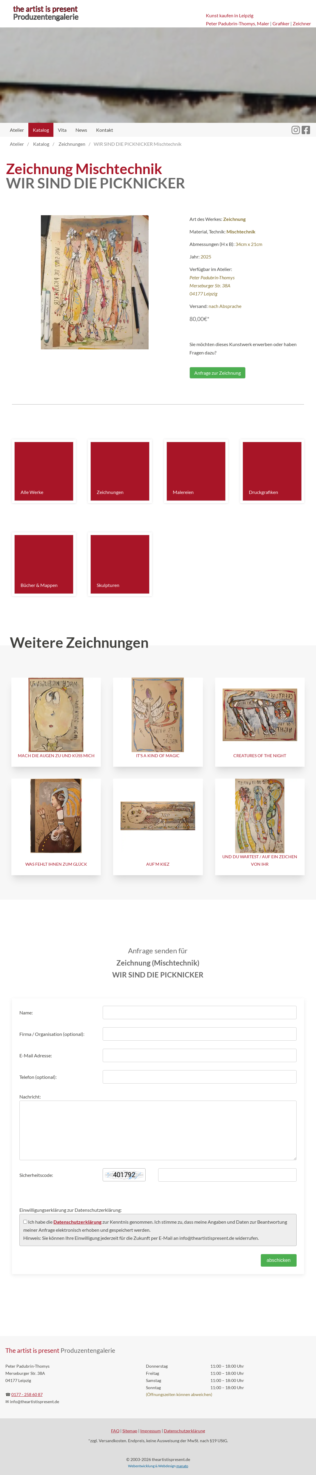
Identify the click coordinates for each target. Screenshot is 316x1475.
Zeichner (302, 23)
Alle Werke (32, 492)
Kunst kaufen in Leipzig (229, 15)
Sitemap (129, 1430)
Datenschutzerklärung (77, 1222)
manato (182, 1466)
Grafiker (280, 23)
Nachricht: (30, 1096)
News (81, 130)
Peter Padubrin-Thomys (230, 23)
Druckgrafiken (263, 492)
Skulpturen (108, 585)
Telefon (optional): (38, 1077)
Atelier (17, 130)
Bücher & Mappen (39, 585)
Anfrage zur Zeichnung (217, 373)
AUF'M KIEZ (157, 864)
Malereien (183, 492)
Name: (26, 1012)
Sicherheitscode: (36, 1175)
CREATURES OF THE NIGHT (259, 755)
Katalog (41, 130)
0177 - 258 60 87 (27, 1394)
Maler (263, 23)
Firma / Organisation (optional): (51, 1034)
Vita (62, 130)
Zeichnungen (110, 492)
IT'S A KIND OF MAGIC (158, 755)
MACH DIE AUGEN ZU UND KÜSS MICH (56, 755)
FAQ (115, 1430)
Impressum (150, 1430)
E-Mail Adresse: (35, 1055)
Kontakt (104, 130)
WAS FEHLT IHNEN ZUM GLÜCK (56, 864)
